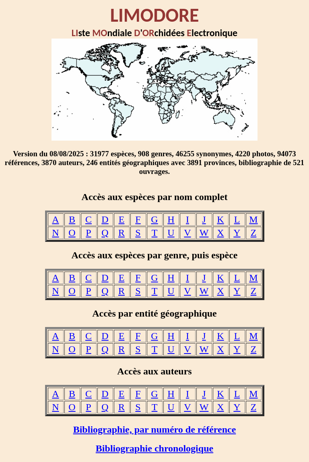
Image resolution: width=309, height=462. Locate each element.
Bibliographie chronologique (154, 448)
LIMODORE (154, 15)
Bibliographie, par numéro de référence (154, 429)
